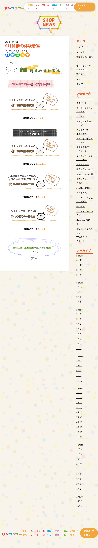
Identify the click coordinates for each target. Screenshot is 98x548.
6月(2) (79, 324)
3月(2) (79, 339)
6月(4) (79, 469)
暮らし (61, 7)
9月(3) (79, 407)
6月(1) (79, 371)
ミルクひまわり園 (84, 174)
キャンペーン (82, 79)
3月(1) (79, 270)
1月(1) (79, 437)
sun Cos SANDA (83, 188)
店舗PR (79, 84)
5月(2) (79, 329)
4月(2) (79, 265)
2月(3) (79, 484)
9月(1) (79, 314)
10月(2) (79, 402)
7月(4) (79, 417)
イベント (80, 52)
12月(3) (79, 449)
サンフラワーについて (84, 7)
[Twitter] (12, 54)
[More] (27, 54)
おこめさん (81, 193)
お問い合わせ (74, 533)
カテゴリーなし (83, 47)
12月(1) (79, 393)
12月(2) (79, 361)
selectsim (80, 206)
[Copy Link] (22, 54)
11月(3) (79, 454)
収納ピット (81, 103)
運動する (54, 7)
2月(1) (79, 275)
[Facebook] (7, 54)
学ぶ (48, 7)
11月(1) (79, 292)
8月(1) (79, 297)
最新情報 (30, 7)
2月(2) (79, 344)
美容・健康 (69, 7)
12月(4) (79, 287)
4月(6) (79, 302)
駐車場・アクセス (89, 533)
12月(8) (79, 501)
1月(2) (79, 349)
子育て (43, 7)
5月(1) (79, 474)
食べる (37, 7)
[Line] (17, 54)
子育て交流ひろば (84, 169)
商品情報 (80, 74)
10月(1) (79, 366)
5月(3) (79, 260)
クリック (41, 118)
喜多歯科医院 (82, 164)
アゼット (80, 116)
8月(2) (79, 412)
